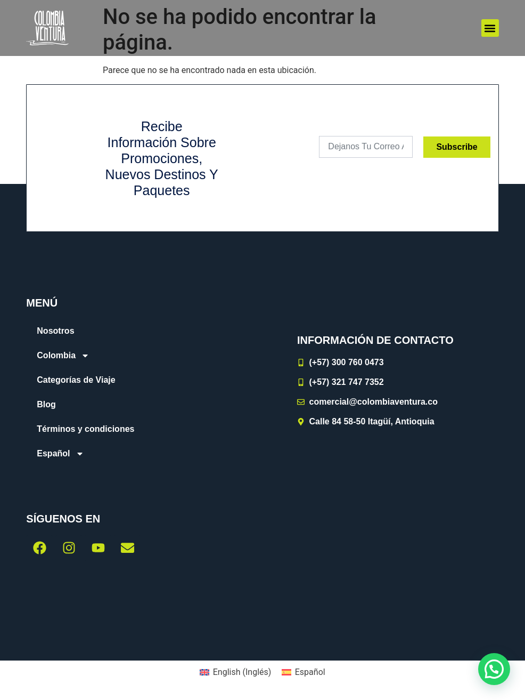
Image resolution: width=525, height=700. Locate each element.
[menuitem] (131, 453)
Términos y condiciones (85, 428)
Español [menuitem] (310, 672)
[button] (490, 28)
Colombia (63, 355)
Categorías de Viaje (76, 379)
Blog (46, 404)
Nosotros (55, 330)
